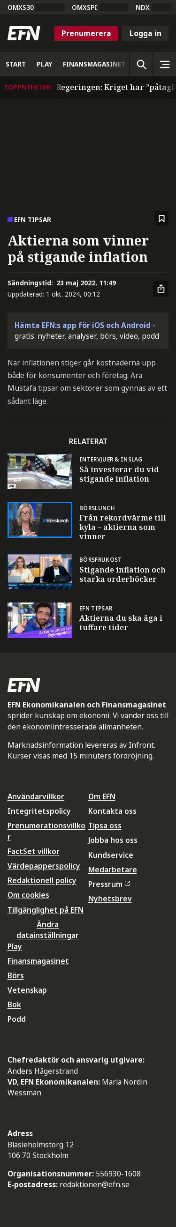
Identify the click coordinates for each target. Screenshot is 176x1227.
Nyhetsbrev (110, 898)
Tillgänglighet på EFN (46, 910)
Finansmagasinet (38, 961)
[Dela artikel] (161, 289)
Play (15, 946)
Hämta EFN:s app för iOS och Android (83, 325)
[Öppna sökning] (141, 64)
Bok (14, 1004)
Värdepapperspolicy (44, 866)
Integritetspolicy (39, 811)
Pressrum (109, 884)
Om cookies (28, 895)
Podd (17, 1019)
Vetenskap (27, 990)
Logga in (145, 33)
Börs (16, 975)
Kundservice (110, 855)
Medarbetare (112, 869)
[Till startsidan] (24, 33)
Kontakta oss (112, 811)
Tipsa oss (105, 825)
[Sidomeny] (164, 64)
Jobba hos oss (113, 840)
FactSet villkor (34, 851)
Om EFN (101, 796)
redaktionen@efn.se (95, 1184)
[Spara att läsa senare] (161, 218)
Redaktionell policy (42, 880)
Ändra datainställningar (47, 929)
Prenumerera (86, 33)
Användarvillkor (36, 796)
